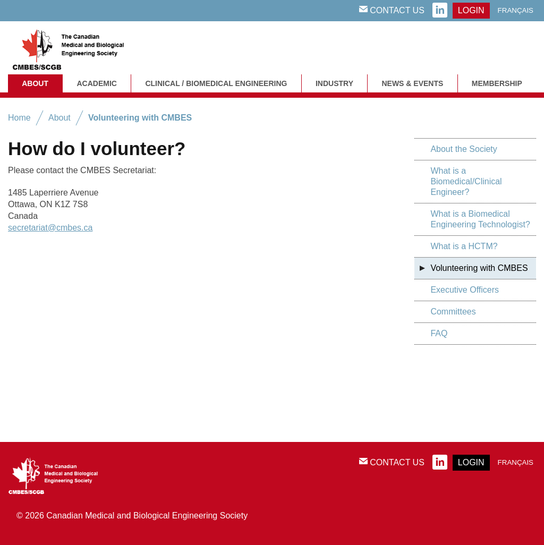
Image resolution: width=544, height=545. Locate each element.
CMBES (79, 47)
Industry (334, 83)
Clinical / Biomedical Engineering (216, 83)
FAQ (438, 333)
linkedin (440, 10)
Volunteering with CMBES (140, 117)
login (471, 10)
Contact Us (391, 10)
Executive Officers (464, 289)
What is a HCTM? (463, 246)
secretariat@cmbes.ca (50, 227)
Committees (452, 311)
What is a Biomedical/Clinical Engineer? (466, 181)
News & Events (412, 83)
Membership (497, 83)
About (35, 83)
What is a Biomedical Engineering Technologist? (480, 219)
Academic (96, 83)
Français (515, 10)
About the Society (463, 149)
